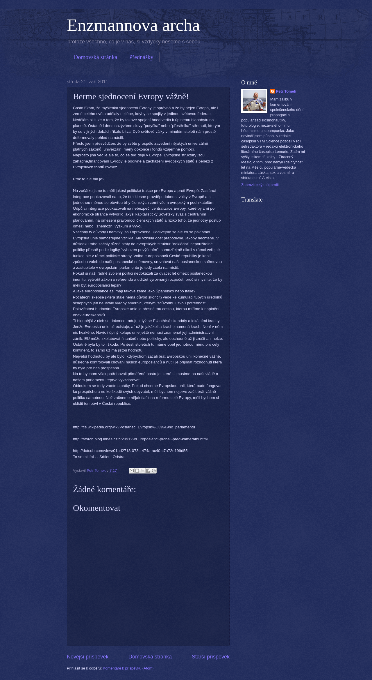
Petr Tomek (286, 91)
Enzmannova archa (133, 25)
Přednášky (141, 57)
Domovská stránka (95, 57)
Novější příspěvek (87, 657)
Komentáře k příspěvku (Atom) (128, 668)
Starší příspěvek (211, 657)
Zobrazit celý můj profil (260, 185)
